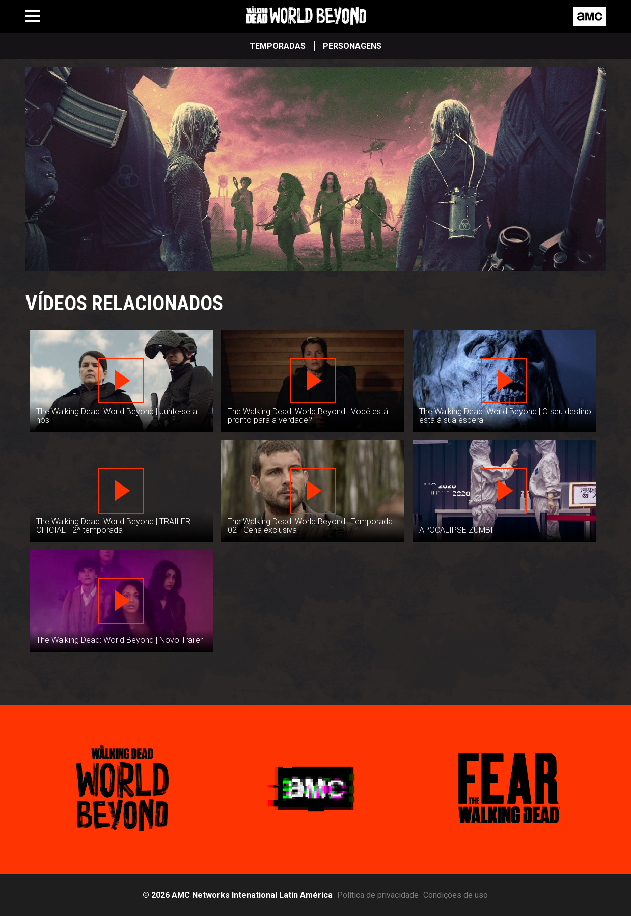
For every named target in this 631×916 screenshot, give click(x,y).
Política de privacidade (378, 895)
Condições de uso (455, 895)
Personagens (352, 46)
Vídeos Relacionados (124, 303)
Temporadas (278, 46)
